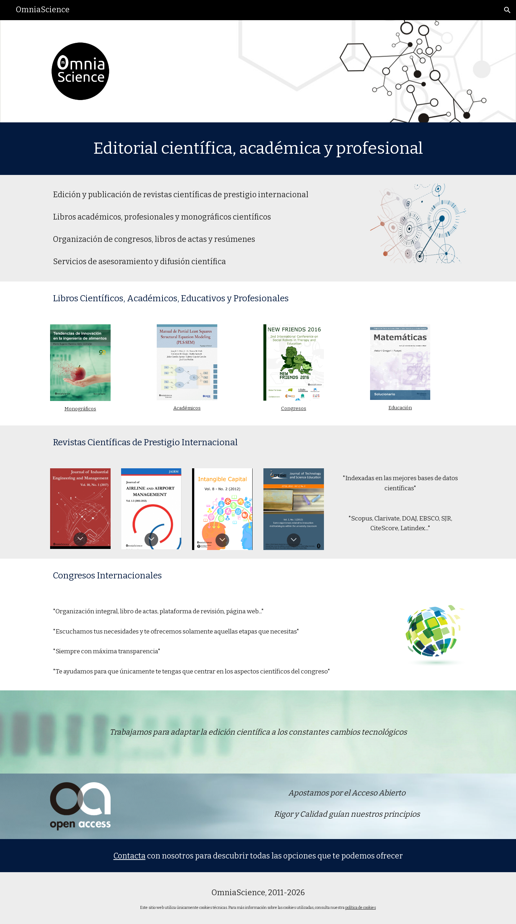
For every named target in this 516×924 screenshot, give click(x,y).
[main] (258, 148)
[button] (507, 10)
